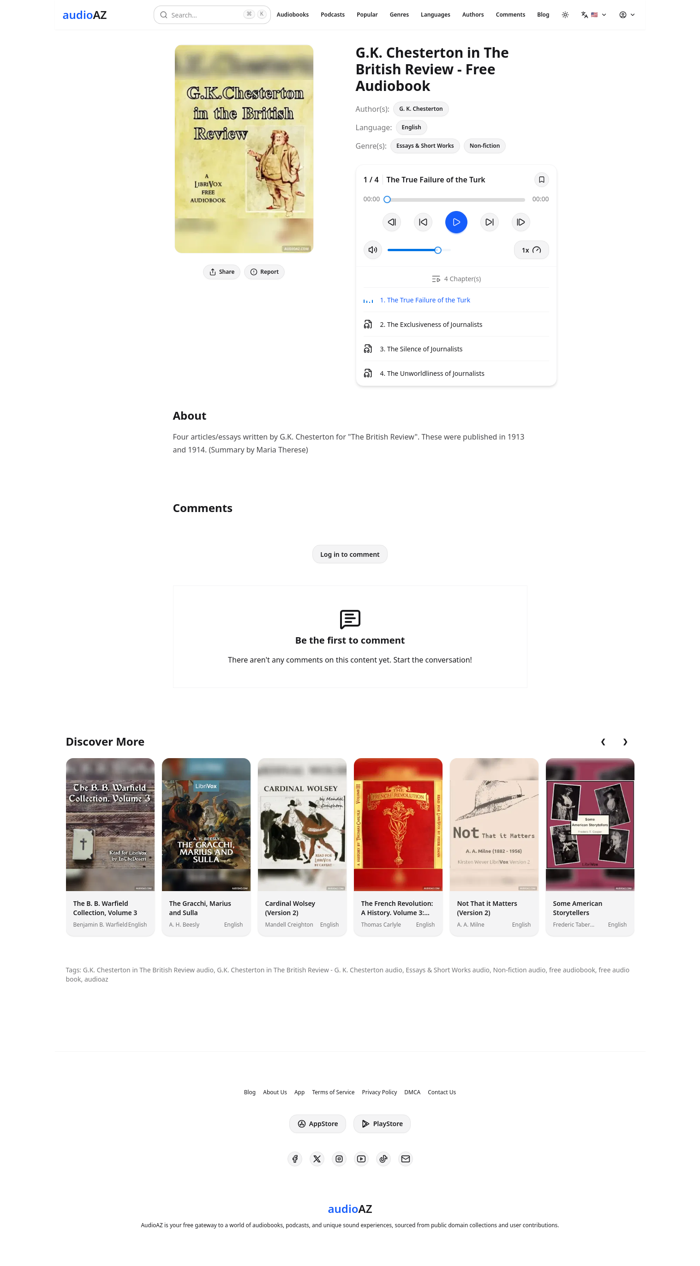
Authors (473, 14)
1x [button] (531, 249)
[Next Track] (521, 222)
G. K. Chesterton (421, 109)
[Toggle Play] (456, 222)
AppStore (317, 1123)
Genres (399, 14)
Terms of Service (333, 1092)
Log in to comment (350, 554)
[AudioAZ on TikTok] (383, 1158)
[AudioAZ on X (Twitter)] (317, 1158)
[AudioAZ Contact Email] (405, 1158)
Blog (543, 14)
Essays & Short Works (425, 146)
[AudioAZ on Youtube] (361, 1158)
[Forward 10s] (489, 222)
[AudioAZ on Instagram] (339, 1158)
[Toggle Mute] (373, 250)
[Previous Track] (392, 222)
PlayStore (382, 1123)
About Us (275, 1092)
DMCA (412, 1092)
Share (221, 272)
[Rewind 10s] (423, 222)
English (411, 127)
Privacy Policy (379, 1092)
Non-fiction (485, 146)
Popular (367, 14)
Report (264, 272)
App (299, 1092)
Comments (511, 14)
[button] (594, 14)
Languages (435, 14)
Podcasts (333, 14)
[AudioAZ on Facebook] (294, 1158)
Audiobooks (293, 14)
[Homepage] (85, 15)
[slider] (387, 199)
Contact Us (442, 1092)
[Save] (541, 179)
